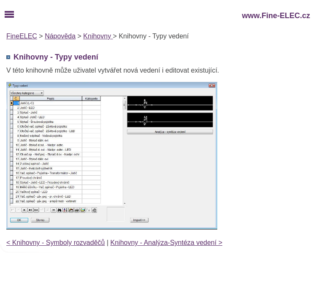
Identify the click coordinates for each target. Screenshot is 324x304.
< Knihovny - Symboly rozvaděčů (55, 242)
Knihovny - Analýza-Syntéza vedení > (167, 242)
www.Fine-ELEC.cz (276, 15)
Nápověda (60, 36)
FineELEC (21, 36)
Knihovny (98, 36)
